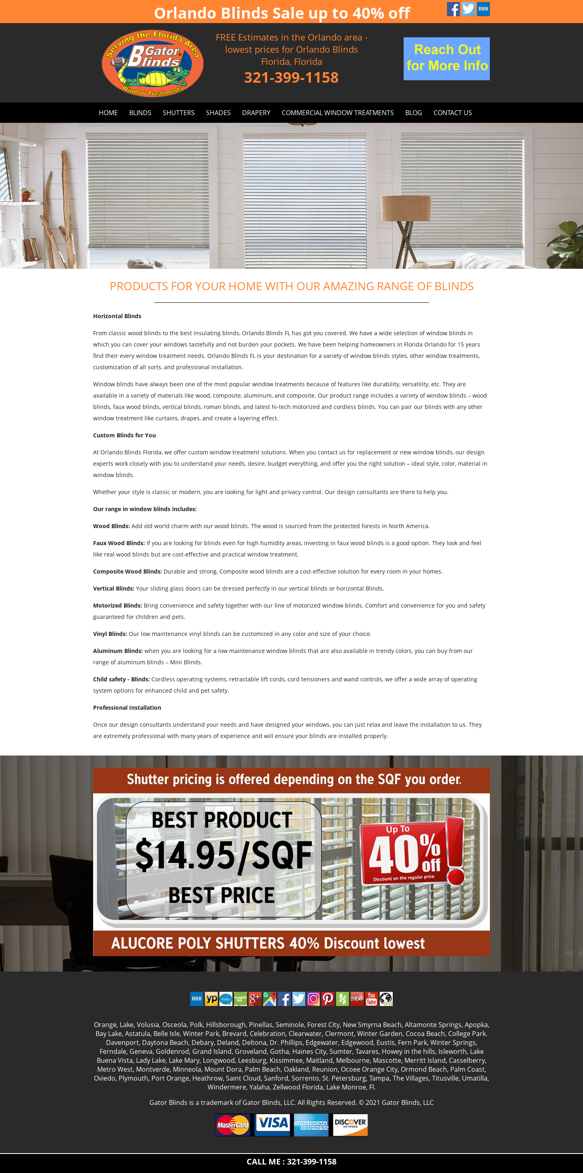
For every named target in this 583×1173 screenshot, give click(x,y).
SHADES (218, 112)
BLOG (413, 112)
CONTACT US (453, 112)
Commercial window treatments (338, 112)
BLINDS (140, 112)
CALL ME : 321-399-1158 (291, 1161)
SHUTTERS (179, 112)
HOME (108, 112)
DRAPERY (256, 112)
